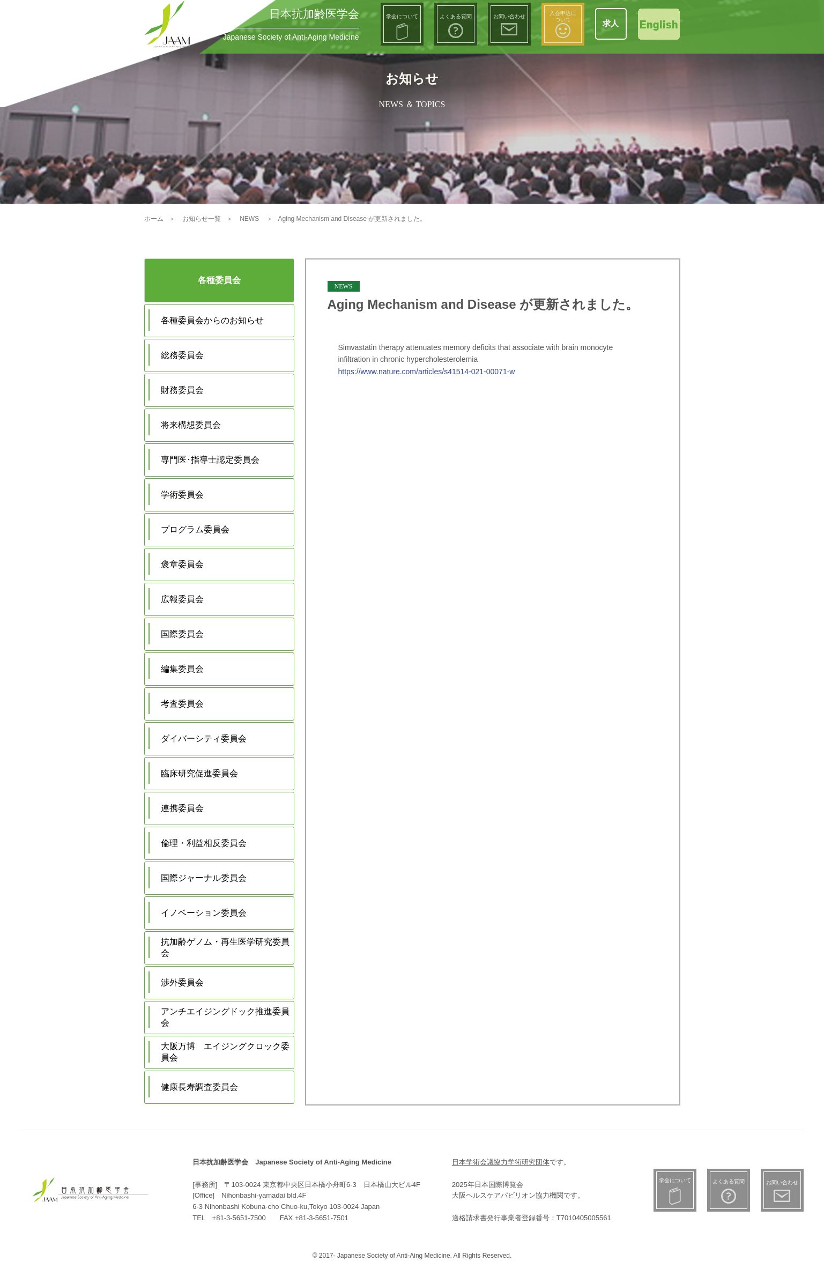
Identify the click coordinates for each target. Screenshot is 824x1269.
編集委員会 (182, 668)
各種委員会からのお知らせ (212, 320)
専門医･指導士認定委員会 (210, 459)
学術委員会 (182, 494)
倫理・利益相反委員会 (204, 843)
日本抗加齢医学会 (314, 14)
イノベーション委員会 (204, 912)
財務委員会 (182, 390)
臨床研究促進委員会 (199, 773)
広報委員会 (182, 599)
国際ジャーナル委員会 (204, 877)
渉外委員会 (182, 982)
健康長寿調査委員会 (199, 1087)
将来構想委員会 (191, 424)
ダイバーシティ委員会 (204, 738)
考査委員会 (182, 703)
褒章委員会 (182, 564)
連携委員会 (182, 808)
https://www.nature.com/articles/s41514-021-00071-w (426, 371)
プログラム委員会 (195, 529)
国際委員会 (182, 634)
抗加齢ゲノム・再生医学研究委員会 (225, 947)
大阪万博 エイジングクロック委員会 (225, 1052)
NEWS (344, 286)
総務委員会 (182, 355)
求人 (611, 23)
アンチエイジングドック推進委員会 (225, 1017)
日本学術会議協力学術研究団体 (501, 1162)
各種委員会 (219, 280)
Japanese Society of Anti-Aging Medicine (291, 37)
